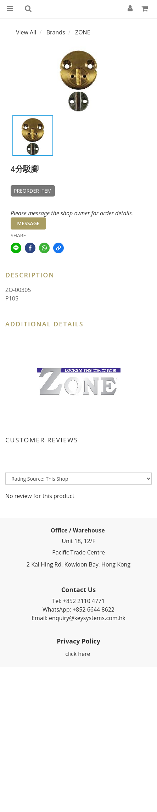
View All (26, 32)
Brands (55, 32)
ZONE (82, 32)
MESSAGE (28, 223)
